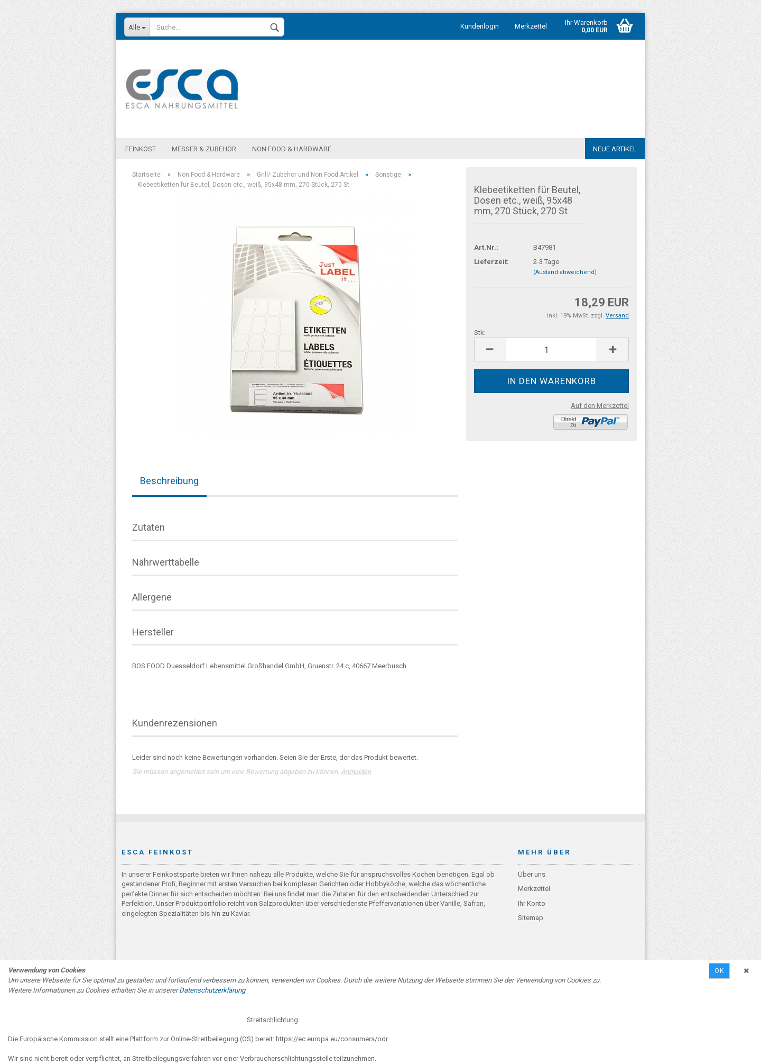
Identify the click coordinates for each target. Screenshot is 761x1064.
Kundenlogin (479, 26)
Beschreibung (169, 481)
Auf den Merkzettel (600, 406)
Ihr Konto (531, 904)
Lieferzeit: (491, 262)
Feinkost (140, 149)
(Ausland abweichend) (565, 272)
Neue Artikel (615, 149)
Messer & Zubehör (204, 149)
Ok (719, 971)
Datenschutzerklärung (212, 990)
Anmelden (356, 772)
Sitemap (530, 918)
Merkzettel (531, 26)
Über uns (531, 875)
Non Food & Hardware (291, 149)
